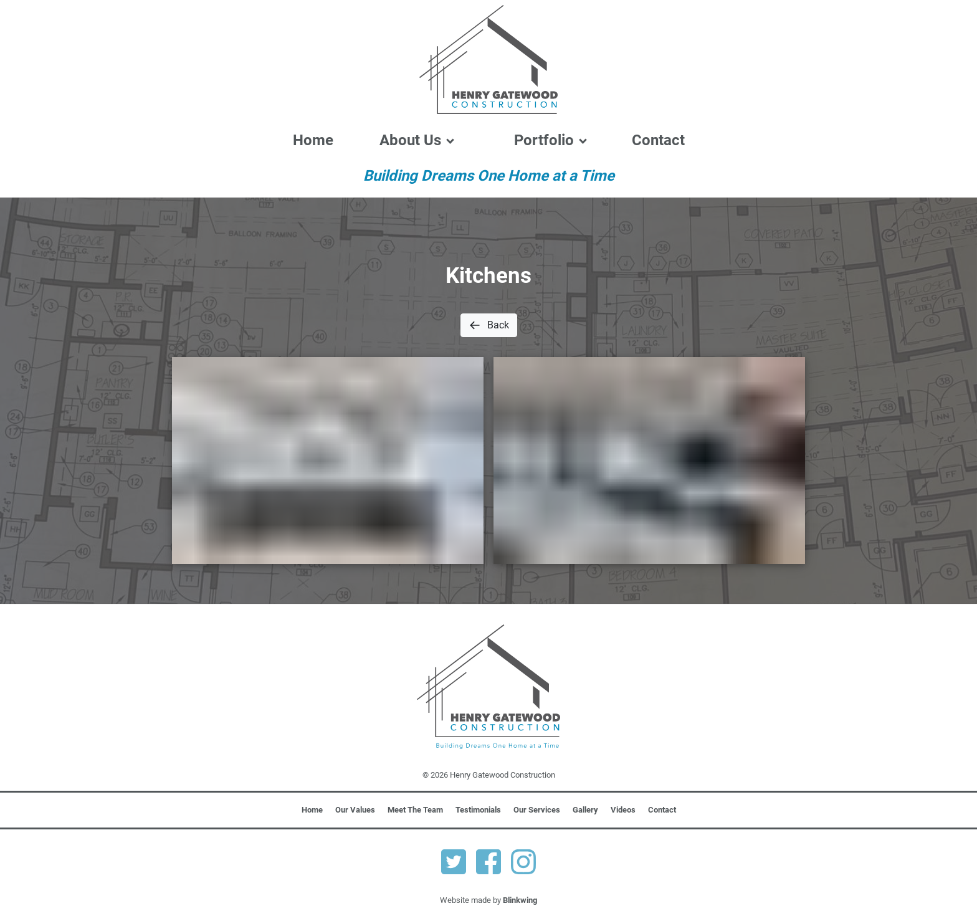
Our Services (536, 809)
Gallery (585, 809)
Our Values (355, 809)
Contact (658, 140)
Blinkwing (520, 900)
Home (313, 140)
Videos (623, 809)
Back (489, 325)
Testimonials (478, 809)
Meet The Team (415, 809)
